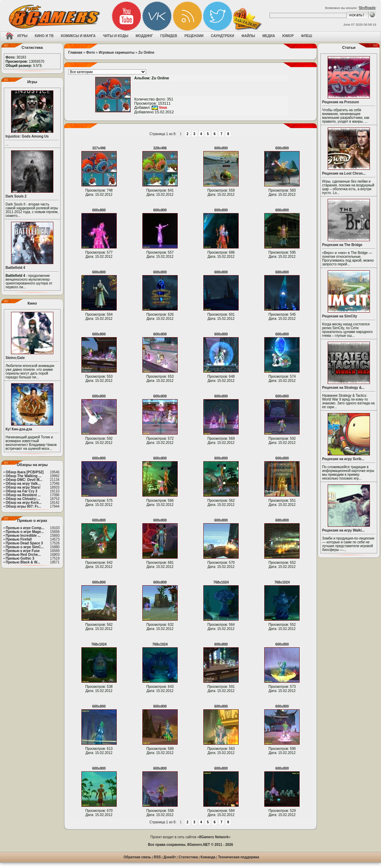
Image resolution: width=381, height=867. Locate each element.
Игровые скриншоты (116, 52)
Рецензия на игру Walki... (343, 530)
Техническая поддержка (238, 857)
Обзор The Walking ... (23, 476)
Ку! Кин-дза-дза (19, 429)
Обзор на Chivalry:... (23, 499)
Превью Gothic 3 (20, 558)
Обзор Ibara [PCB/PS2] (25, 472)
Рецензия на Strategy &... (343, 387)
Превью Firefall (19, 539)
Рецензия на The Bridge (342, 245)
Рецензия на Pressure (340, 102)
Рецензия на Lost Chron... (344, 173)
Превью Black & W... (23, 562)
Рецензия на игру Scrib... (343, 459)
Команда (208, 857)
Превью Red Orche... (23, 555)
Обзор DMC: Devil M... (24, 480)
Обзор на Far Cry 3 (21, 491)
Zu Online (146, 52)
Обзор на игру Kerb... (24, 503)
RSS (157, 857)
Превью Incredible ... (23, 535)
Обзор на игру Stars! (23, 487)
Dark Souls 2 (16, 196)
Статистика (188, 857)
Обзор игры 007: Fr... (23, 506)
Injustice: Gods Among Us (27, 136)
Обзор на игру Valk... (23, 483)
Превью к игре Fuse (22, 551)
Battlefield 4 (15, 268)
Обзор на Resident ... (23, 495)
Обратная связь (137, 857)
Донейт (169, 857)
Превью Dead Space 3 (24, 543)
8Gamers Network (214, 837)
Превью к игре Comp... (25, 528)
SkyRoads (367, 8)
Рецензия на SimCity (339, 316)
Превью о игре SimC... (25, 547)
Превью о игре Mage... (25, 532)
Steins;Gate (15, 358)
